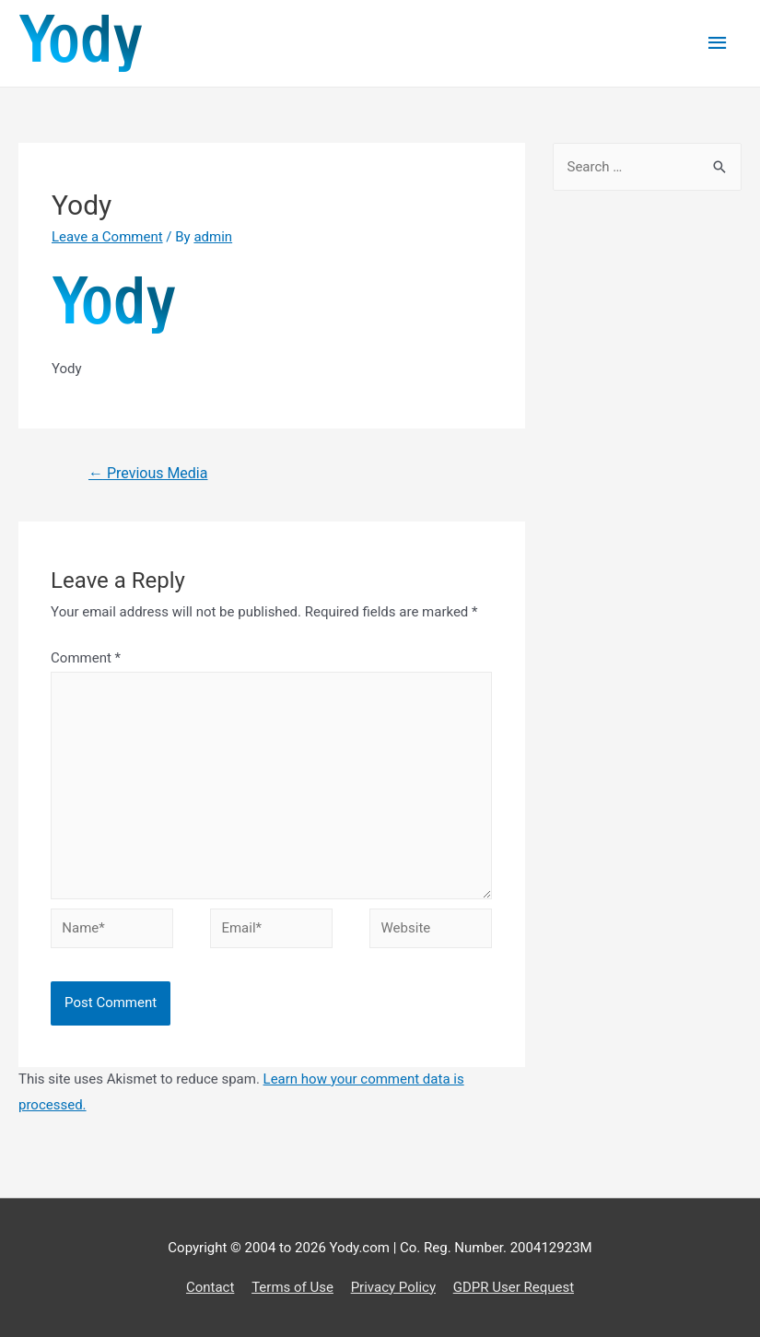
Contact (210, 1287)
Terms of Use (292, 1287)
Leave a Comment (107, 237)
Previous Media (147, 473)
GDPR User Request (513, 1287)
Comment (86, 658)
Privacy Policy (393, 1287)
